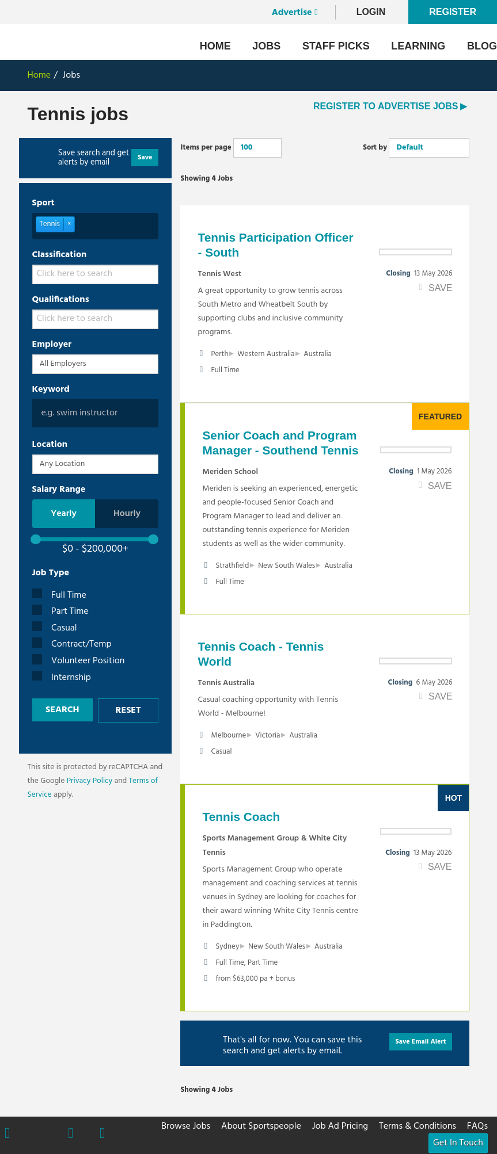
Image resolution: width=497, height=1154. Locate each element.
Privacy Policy (89, 781)
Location (50, 445)
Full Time (59, 596)
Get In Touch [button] (458, 1143)
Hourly (127, 514)
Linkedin (102, 1134)
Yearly (64, 514)
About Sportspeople (261, 1126)
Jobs (266, 46)
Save (145, 157)
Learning (418, 46)
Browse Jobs (185, 1126)
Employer (52, 344)
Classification (59, 255)
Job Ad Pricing (340, 1126)
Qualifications (60, 300)
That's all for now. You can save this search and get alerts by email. (292, 1045)
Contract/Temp (72, 644)
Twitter (39, 1133)
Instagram (70, 1134)
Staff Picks (336, 46)
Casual (54, 628)
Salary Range (59, 489)
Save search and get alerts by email (93, 158)
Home (215, 46)
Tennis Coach (241, 816)
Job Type (51, 573)
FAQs (477, 1126)
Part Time (60, 612)
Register (452, 12)
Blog (482, 46)
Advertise (292, 12)
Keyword (51, 389)
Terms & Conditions (417, 1126)
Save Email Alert (421, 1042)
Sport (43, 203)
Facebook (7, 1134)
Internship (61, 678)
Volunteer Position (78, 661)
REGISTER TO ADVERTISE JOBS (385, 106)
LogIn (371, 12)
